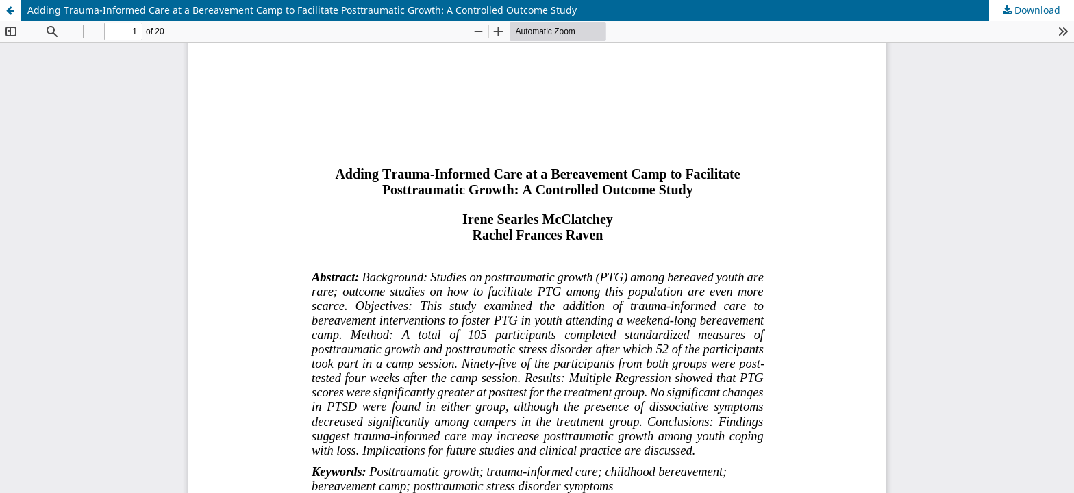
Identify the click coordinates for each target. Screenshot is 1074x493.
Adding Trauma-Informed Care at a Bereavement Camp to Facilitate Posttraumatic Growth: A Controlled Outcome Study (302, 9)
